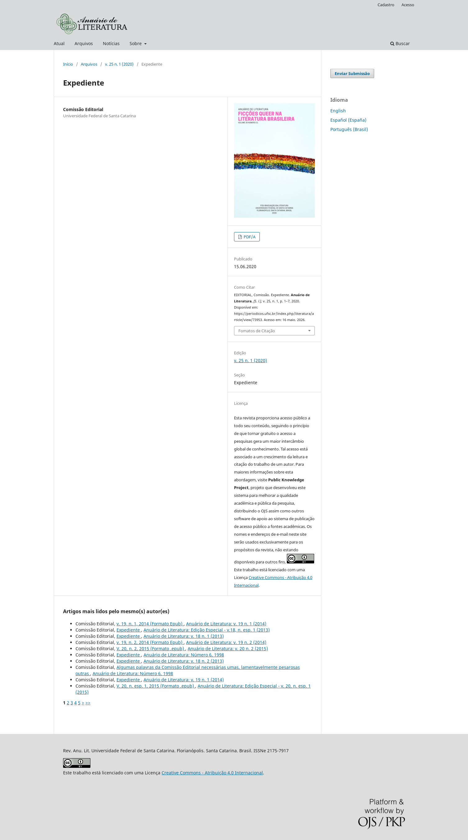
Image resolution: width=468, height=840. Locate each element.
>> (87, 703)
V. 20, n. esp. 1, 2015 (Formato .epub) (156, 686)
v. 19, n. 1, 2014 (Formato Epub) (150, 624)
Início (68, 64)
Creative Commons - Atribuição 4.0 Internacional (212, 773)
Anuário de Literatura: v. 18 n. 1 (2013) (184, 636)
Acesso (407, 4)
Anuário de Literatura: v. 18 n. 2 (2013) (184, 661)
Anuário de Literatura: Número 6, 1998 (184, 655)
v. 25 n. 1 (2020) (119, 64)
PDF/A (249, 237)
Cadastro (386, 4)
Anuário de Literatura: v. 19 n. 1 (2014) (226, 624)
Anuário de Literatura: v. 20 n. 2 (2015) (228, 648)
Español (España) (348, 120)
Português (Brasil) (349, 129)
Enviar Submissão (352, 73)
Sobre (136, 43)
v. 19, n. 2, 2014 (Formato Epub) (150, 642)
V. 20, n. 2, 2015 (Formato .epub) (151, 648)
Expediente (129, 630)
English (338, 111)
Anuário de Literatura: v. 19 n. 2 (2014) (226, 642)
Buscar (400, 43)
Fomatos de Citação (256, 331)
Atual (59, 43)
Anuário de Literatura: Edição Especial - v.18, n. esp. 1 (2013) (207, 630)
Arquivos (84, 43)
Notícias (111, 43)
